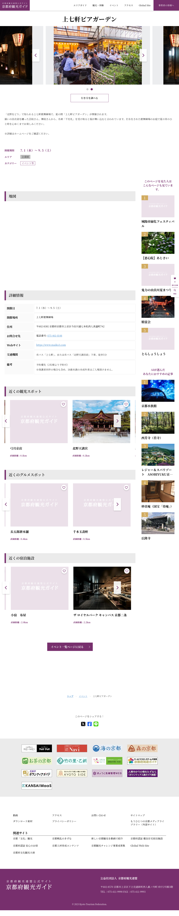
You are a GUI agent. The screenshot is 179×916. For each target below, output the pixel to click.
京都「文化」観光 (22, 838)
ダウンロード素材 (22, 821)
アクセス (128, 5)
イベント (113, 5)
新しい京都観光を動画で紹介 (107, 838)
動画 (15, 815)
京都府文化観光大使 (24, 852)
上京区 (25, 157)
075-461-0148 (54, 335)
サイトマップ (138, 815)
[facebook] (89, 724)
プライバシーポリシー (64, 821)
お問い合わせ (98, 815)
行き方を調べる (89, 98)
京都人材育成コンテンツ (65, 845)
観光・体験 (98, 5)
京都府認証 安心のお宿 (25, 845)
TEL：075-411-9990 (112, 891)
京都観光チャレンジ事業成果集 (108, 845)
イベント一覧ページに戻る (67, 647)
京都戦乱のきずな (62, 838)
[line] (96, 724)
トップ (70, 696)
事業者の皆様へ (166, 5)
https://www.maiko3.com (51, 345)
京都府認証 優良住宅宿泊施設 (147, 838)
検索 (174, 292)
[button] (143, 55)
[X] (83, 724)
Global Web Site (140, 845)
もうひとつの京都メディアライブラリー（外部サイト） (147, 822)
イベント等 (28, 163)
